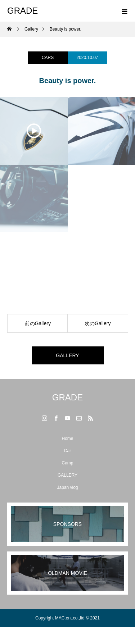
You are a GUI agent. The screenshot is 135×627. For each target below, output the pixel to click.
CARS (48, 57)
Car (67, 450)
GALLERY (67, 355)
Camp (67, 462)
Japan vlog (67, 487)
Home (67, 438)
